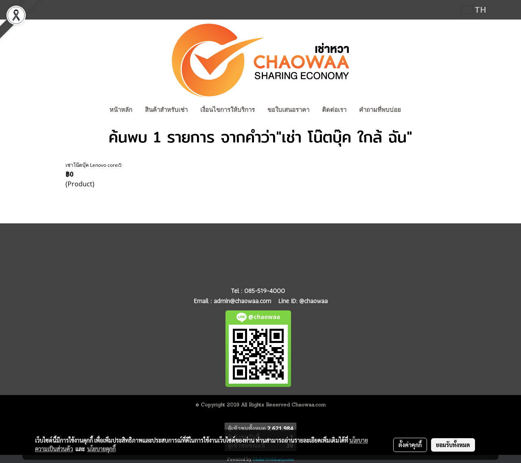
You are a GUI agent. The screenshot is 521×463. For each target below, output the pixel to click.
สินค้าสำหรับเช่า (166, 110)
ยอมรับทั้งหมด (453, 444)
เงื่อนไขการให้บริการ (227, 110)
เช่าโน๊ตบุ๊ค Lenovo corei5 (94, 165)
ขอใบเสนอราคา (288, 110)
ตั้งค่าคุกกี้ (410, 444)
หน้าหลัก (120, 110)
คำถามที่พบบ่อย (380, 110)
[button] (415, 110)
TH (474, 9)
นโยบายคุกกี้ (101, 448)
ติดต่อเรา (334, 110)
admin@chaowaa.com (242, 301)
